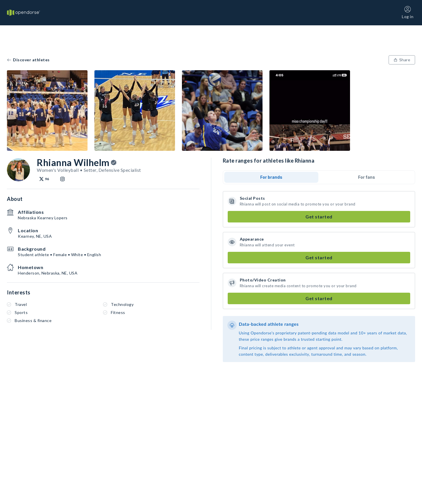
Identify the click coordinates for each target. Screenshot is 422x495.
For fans (366, 177)
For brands (271, 177)
